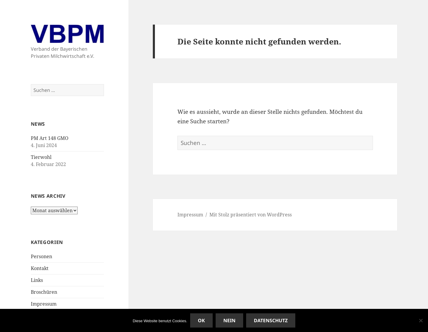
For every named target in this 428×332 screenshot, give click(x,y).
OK (201, 320)
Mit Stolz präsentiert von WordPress (250, 214)
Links (37, 280)
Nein (229, 320)
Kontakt (40, 268)
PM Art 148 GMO (49, 138)
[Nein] (421, 320)
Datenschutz (271, 320)
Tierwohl (41, 157)
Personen (41, 256)
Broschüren (44, 292)
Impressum (44, 304)
